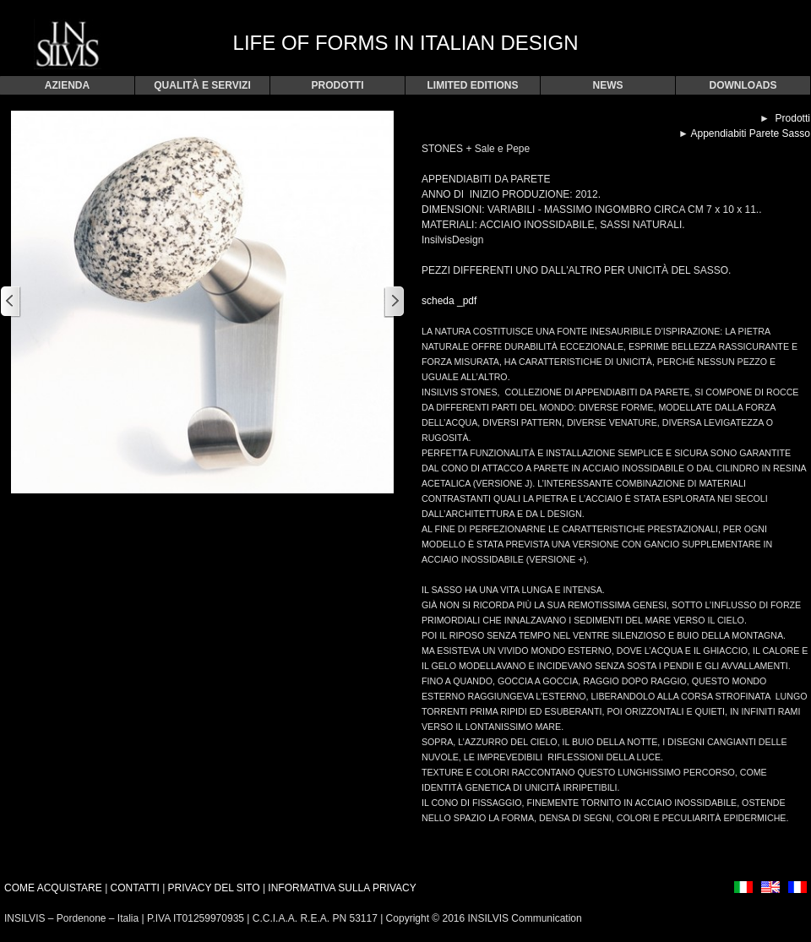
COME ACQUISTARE (53, 888)
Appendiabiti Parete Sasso (749, 133)
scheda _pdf (449, 301)
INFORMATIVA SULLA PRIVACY (342, 888)
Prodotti (793, 118)
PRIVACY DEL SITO (215, 888)
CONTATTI (135, 888)
